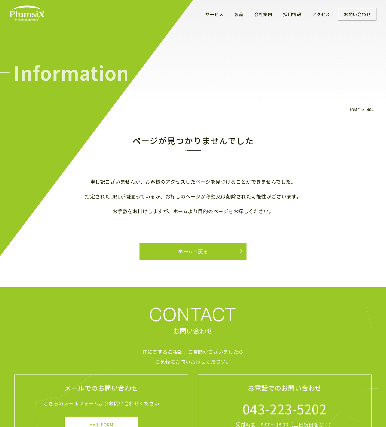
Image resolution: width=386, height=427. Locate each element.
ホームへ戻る (193, 251)
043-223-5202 (285, 408)
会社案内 (263, 14)
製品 (238, 14)
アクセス (321, 14)
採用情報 (292, 14)
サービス (214, 14)
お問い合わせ (357, 14)
